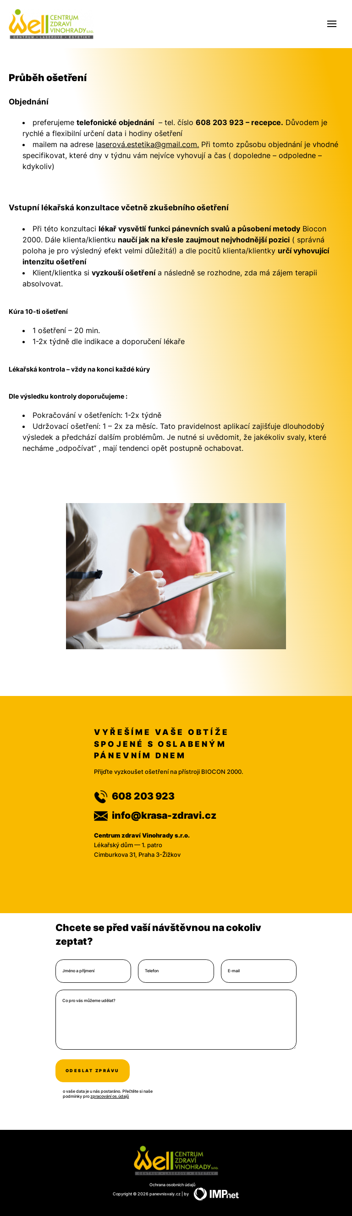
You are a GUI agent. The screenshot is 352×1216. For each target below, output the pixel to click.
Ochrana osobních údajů (172, 1185)
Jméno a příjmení (78, 971)
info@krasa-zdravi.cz (155, 815)
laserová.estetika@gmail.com (146, 144)
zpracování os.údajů (109, 1096)
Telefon (152, 971)
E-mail (234, 971)
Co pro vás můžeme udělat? (89, 1000)
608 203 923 (134, 796)
